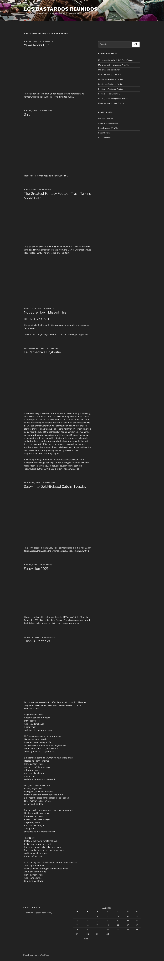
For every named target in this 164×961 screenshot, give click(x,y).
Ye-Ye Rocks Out (36, 45)
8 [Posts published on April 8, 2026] (97, 921)
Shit (27, 114)
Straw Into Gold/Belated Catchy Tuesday (55, 486)
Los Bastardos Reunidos (61, 9)
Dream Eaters (115, 70)
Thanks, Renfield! (37, 641)
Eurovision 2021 (36, 569)
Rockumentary (114, 94)
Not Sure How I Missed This (45, 312)
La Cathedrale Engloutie (42, 352)
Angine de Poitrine (116, 74)
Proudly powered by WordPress (36, 955)
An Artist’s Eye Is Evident (123, 60)
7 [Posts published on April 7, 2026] (87, 921)
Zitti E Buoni (81, 617)
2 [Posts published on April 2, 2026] (107, 916)
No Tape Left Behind (106, 118)
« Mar (86, 938)
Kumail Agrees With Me (119, 65)
